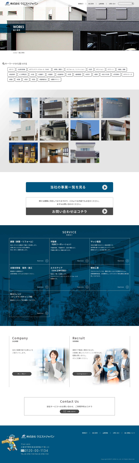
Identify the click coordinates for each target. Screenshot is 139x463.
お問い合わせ (69, 411)
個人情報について (129, 433)
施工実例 (91, 4)
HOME (15, 53)
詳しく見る (21, 374)
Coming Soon (81, 374)
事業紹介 (80, 4)
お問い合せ (112, 4)
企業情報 (101, 4)
